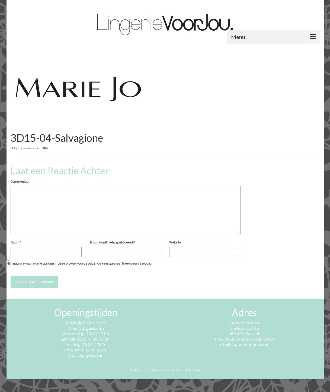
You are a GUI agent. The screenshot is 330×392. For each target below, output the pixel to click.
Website (175, 242)
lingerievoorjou (28, 148)
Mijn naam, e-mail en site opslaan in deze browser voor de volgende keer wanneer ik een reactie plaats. (79, 263)
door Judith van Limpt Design (181, 370)
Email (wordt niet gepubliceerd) (112, 242)
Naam (16, 242)
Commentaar (20, 181)
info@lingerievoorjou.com (244, 344)
